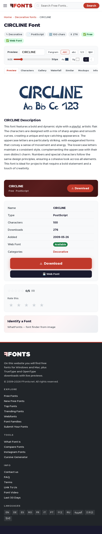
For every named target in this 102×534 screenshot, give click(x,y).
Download (80, 188)
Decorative (60, 251)
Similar (70, 70)
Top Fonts (10, 406)
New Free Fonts (14, 401)
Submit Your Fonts (16, 426)
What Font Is (12, 441)
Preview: (12, 52)
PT (51, 512)
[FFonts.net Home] (21, 6)
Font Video (11, 492)
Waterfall (56, 70)
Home (8, 17)
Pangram (53, 52)
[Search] (67, 5)
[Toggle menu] (5, 5)
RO (30, 512)
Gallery (42, 70)
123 (82, 52)
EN (7, 512)
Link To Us (10, 487)
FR (37, 512)
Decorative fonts (25, 17)
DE (15, 512)
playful (76, 126)
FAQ (7, 477)
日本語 (89, 512)
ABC (65, 52)
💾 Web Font (51, 274)
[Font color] (67, 59)
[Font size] (32, 59)
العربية (78, 512)
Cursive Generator (16, 457)
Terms (8, 482)
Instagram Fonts (14, 452)
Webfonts (10, 416)
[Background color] (78, 59)
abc (74, 52)
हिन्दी (8, 518)
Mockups (83, 70)
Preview (11, 70)
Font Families (12, 421)
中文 (60, 512)
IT (45, 512)
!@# (90, 52)
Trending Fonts (14, 411)
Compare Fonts (14, 446)
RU (68, 512)
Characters (27, 70)
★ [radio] (11, 305)
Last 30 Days (12, 497)
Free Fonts (11, 395)
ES (22, 512)
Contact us (11, 472)
